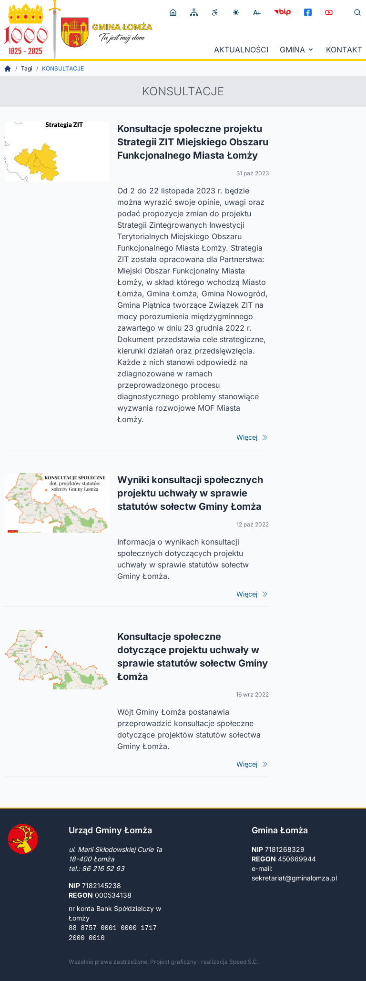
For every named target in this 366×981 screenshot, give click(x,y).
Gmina (297, 49)
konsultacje (63, 68)
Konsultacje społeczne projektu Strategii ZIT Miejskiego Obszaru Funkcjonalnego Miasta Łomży (192, 142)
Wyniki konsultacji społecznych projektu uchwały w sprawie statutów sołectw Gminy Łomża (190, 493)
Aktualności (241, 49)
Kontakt (344, 49)
